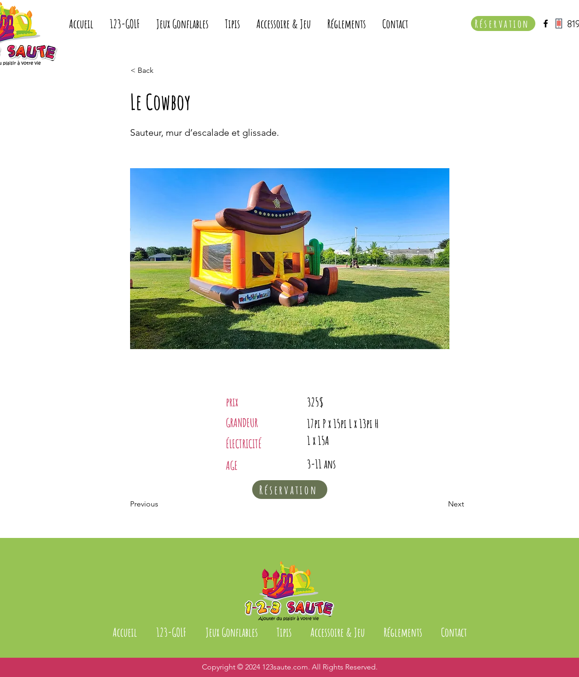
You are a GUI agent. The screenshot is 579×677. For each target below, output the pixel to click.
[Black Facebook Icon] (545, 23)
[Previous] (161, 504)
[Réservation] (503, 23)
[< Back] (162, 70)
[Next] (440, 504)
